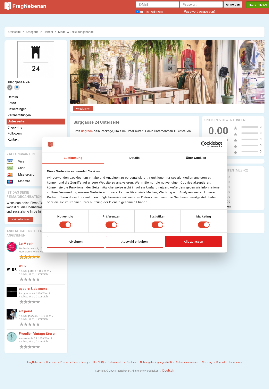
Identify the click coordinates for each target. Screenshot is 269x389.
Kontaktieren (83, 108)
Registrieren (258, 4)
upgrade (87, 131)
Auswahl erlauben (134, 241)
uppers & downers (33, 289)
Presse (64, 362)
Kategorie (32, 32)
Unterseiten (17, 121)
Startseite (14, 32)
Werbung (207, 362)
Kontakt (13, 139)
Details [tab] (134, 158)
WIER (22, 266)
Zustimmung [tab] (73, 158)
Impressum (235, 362)
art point (25, 311)
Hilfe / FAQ (98, 362)
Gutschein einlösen (187, 362)
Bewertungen (17, 109)
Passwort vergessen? (200, 11)
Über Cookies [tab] (196, 158)
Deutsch (168, 370)
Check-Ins (15, 127)
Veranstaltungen (19, 115)
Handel (48, 32)
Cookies (131, 362)
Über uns (51, 362)
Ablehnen (76, 241)
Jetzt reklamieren (20, 219)
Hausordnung (80, 362)
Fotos (12, 103)
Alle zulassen (193, 241)
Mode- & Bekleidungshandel (76, 32)
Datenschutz (115, 362)
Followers (15, 133)
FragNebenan (34, 362)
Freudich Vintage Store (37, 334)
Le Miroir (26, 244)
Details (13, 97)
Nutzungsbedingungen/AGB (156, 362)
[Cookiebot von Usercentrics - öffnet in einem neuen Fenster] (204, 144)
